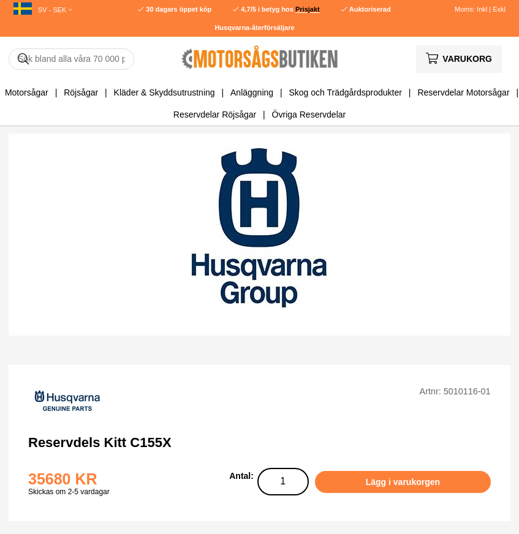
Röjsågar (81, 92)
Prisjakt (307, 9)
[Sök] (71, 59)
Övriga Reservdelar (309, 114)
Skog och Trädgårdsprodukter (345, 92)
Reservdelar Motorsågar (463, 92)
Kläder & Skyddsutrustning (164, 92)
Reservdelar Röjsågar (214, 114)
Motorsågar (26, 92)
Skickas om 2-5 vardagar (69, 491)
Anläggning (251, 92)
